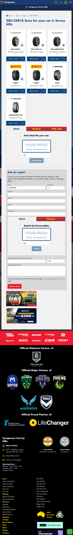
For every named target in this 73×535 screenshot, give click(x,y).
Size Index (39, 461)
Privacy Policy (46, 279)
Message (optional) (14, 265)
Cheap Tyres (40, 489)
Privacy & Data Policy (14, 532)
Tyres (4, 461)
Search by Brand (8, 469)
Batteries (5, 487)
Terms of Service (60, 279)
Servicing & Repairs (9, 492)
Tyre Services (6, 494)
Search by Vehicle (8, 464)
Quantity (50, 185)
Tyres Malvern (41, 482)
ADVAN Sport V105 (16, 115)
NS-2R (57, 83)
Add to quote (13, 59)
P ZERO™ (16, 83)
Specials (5, 500)
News (4, 510)
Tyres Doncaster (41, 476)
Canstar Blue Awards (43, 484)
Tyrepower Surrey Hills (36, 7)
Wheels (5, 477)
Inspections (6, 489)
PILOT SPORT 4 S (36, 49)
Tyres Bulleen (40, 469)
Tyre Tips (5, 474)
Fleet (4, 507)
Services (5, 484)
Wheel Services (7, 497)
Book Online (7, 505)
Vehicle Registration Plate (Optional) (20, 258)
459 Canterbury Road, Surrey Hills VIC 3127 (15, 433)
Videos (5, 513)
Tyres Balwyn (40, 464)
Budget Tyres (40, 487)
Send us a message (13, 442)
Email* (10, 205)
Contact (5, 502)
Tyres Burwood (41, 471)
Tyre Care (5, 471)
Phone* (10, 198)
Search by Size (7, 466)
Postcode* (11, 211)
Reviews (5, 515)
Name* (10, 192)
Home (9, 16)
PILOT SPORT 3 (16, 49)
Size (9, 185)
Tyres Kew (39, 479)
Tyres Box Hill (40, 466)
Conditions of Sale (26, 532)
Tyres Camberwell (42, 474)
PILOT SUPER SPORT (57, 49)
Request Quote (15, 286)
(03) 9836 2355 (12, 438)
